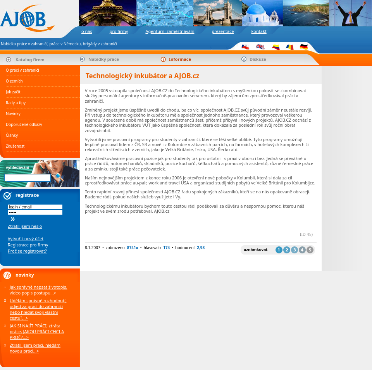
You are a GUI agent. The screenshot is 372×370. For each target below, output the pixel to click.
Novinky (13, 113)
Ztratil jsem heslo (25, 226)
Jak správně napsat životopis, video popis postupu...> (38, 290)
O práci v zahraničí (22, 70)
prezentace (223, 31)
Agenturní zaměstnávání (169, 31)
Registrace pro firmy (28, 245)
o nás (86, 31)
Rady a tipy (16, 102)
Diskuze (258, 59)
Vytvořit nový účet (25, 238)
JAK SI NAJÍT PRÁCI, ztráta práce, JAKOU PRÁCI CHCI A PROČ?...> (37, 331)
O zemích (14, 81)
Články (12, 135)
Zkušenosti (16, 146)
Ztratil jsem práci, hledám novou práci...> (35, 348)
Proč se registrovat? (27, 251)
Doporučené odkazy (24, 124)
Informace (180, 59)
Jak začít (13, 92)
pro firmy (119, 31)
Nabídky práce (103, 59)
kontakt (258, 31)
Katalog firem (30, 59)
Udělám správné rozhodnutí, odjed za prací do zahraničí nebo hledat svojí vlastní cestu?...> (38, 309)
